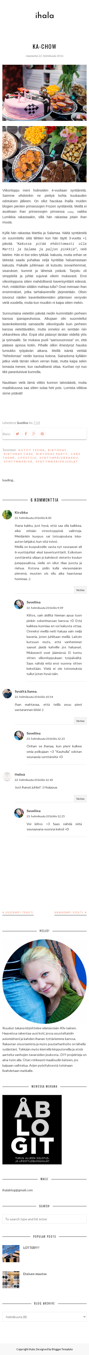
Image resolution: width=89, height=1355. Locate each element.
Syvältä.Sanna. (26, 691)
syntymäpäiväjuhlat (57, 461)
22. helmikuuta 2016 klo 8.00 (33, 518)
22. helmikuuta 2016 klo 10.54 (34, 697)
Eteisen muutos (35, 1274)
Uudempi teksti (19, 912)
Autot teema (31, 450)
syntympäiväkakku (58, 457)
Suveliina (34, 602)
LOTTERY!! (31, 1248)
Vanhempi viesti (69, 912)
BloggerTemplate (62, 1349)
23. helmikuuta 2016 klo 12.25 (46, 816)
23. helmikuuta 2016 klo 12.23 (46, 738)
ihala (44, 16)
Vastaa (80, 590)
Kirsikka (21, 512)
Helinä (20, 774)
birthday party (52, 454)
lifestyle (27, 457)
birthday (57, 450)
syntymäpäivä (18, 461)
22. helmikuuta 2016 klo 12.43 (34, 780)
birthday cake (18, 454)
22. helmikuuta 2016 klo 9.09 (45, 608)
